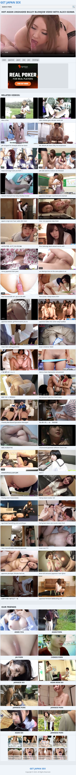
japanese (11, 60)
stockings (35, 60)
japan (18, 60)
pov (29, 60)
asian (4, 60)
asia (24, 60)
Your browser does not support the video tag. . (38, 36)
